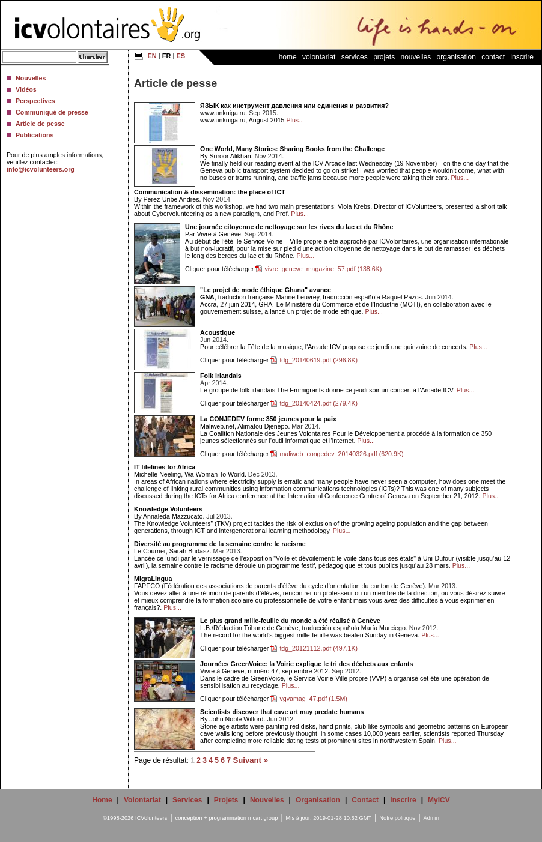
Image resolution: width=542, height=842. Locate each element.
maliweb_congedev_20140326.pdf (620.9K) (341, 453)
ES (180, 55)
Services (354, 57)
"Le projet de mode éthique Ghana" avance (265, 289)
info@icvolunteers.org (41, 169)
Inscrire (522, 57)
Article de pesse (40, 123)
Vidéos (26, 89)
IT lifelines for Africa (164, 467)
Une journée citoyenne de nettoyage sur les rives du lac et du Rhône (289, 226)
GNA (207, 297)
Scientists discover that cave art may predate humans (282, 711)
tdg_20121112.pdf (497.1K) (318, 648)
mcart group (263, 818)
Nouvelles (31, 78)
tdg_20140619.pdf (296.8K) (318, 360)
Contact (493, 57)
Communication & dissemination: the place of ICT (209, 192)
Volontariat (318, 57)
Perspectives (35, 100)
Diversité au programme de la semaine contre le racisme (219, 543)
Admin (431, 818)
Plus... (295, 120)
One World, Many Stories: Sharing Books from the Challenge (292, 148)
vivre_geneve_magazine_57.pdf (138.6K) (323, 268)
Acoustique (217, 332)
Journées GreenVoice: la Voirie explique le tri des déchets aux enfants (306, 663)
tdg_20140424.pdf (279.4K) (318, 403)
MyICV (439, 800)
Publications (34, 135)
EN (152, 55)
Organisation (456, 57)
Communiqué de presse (52, 112)
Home (288, 57)
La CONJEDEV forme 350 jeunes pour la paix (268, 419)
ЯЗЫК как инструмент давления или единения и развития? (294, 105)
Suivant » (250, 760)
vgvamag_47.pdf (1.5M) (313, 698)
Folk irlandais (221, 375)
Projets (384, 57)
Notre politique (397, 818)
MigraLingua (153, 578)
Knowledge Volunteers (168, 509)
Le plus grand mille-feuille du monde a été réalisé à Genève (290, 620)
